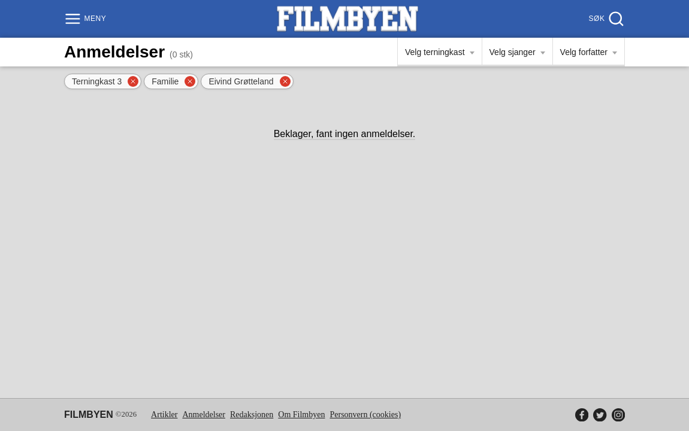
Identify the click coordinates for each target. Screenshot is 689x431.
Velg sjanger (512, 52)
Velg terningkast (435, 52)
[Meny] (86, 19)
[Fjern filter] (133, 81)
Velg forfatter (584, 52)
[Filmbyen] (347, 19)
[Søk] (605, 19)
